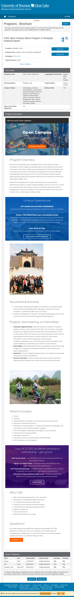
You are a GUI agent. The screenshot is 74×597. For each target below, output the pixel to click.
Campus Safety (37, 585)
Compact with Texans (46, 587)
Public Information (47, 589)
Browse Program (37, 146)
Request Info (60, 54)
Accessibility (54, 585)
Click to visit (16, 56)
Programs (12, 16)
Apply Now (60, 49)
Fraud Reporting (59, 587)
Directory (46, 585)
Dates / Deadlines (25, 64)
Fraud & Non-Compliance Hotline (30, 589)
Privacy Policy (12, 587)
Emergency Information (11, 585)
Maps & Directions (25, 585)
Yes (59, 593)
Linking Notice (64, 585)
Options (66, 24)
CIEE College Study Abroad (19, 121)
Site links (37, 20)
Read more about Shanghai (37, 236)
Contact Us (16, 540)
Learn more (37, 482)
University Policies (23, 587)
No (63, 593)
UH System (34, 587)
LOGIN (67, 16)
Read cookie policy (45, 593)
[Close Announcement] (68, 27)
